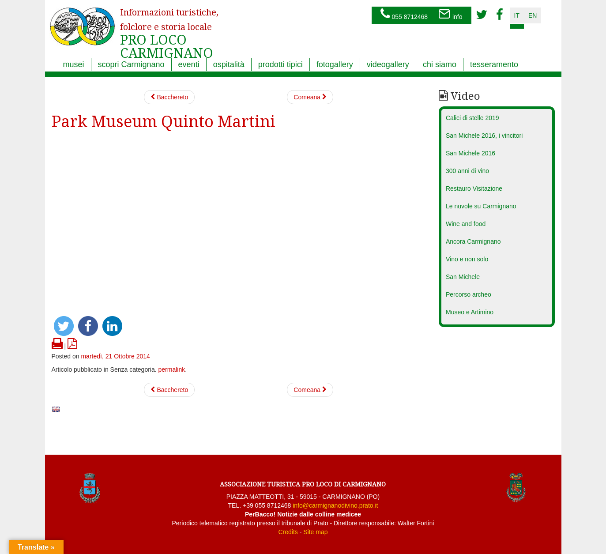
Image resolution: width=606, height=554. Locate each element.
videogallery (388, 64)
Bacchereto (169, 97)
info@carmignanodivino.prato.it (335, 505)
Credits (287, 531)
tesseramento (494, 64)
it (516, 15)
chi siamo (439, 64)
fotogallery (334, 64)
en (532, 15)
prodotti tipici (280, 64)
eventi (188, 64)
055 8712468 (404, 14)
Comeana (310, 97)
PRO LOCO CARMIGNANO (169, 28)
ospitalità (229, 64)
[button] (64, 326)
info (450, 14)
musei (73, 64)
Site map (315, 531)
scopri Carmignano (131, 64)
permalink (171, 369)
